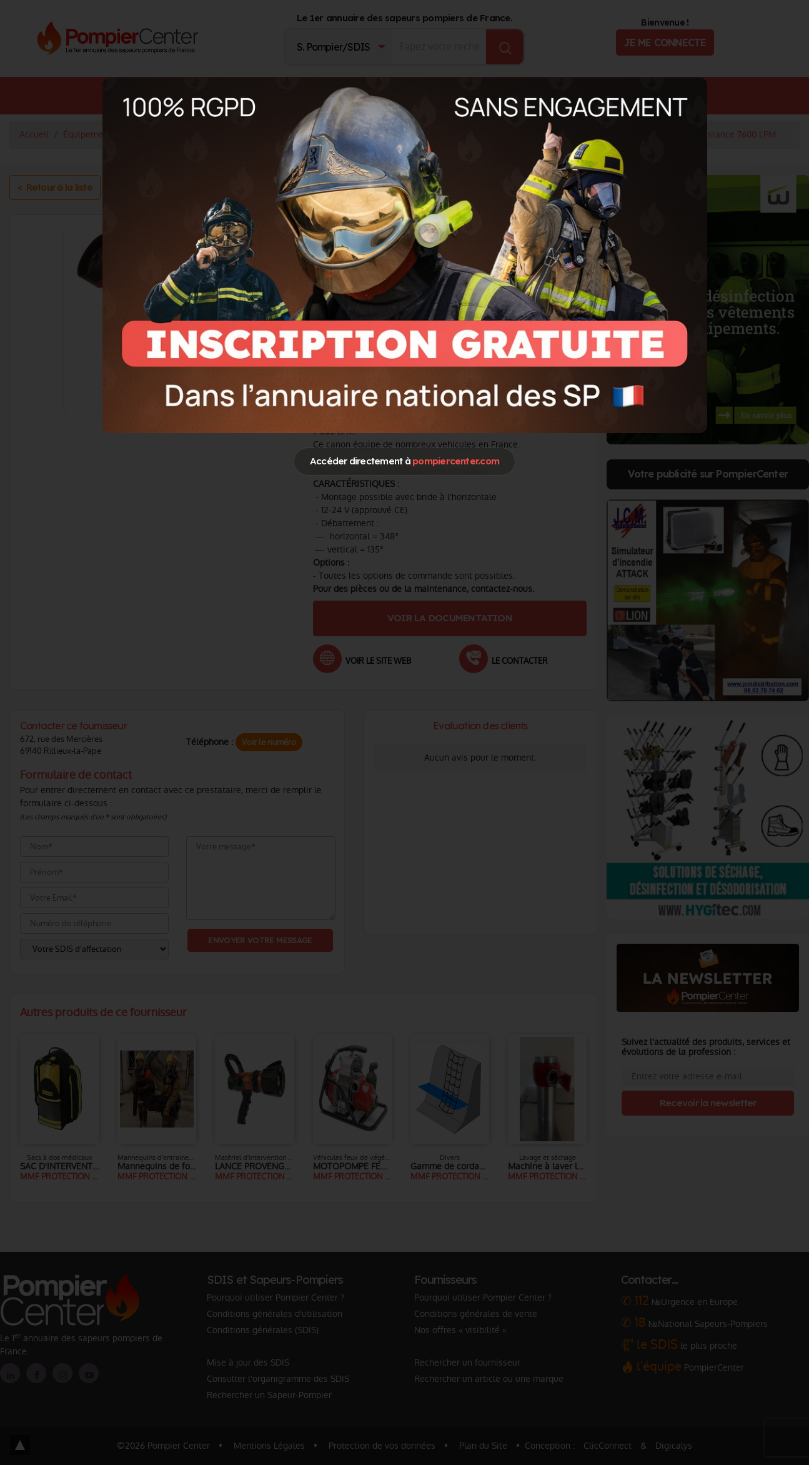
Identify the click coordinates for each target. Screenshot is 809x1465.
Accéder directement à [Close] (404, 461)
